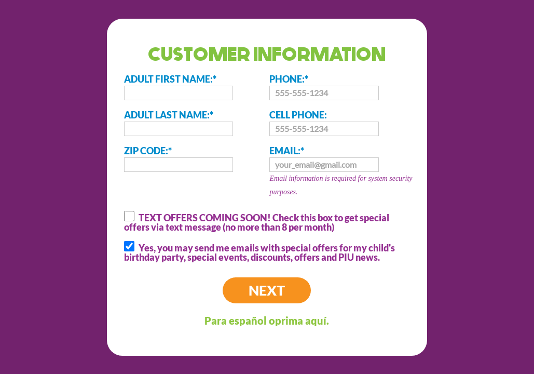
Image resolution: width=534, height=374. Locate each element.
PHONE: (323, 86)
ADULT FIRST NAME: (178, 86)
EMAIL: (342, 172)
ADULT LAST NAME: (178, 122)
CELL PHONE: (323, 122)
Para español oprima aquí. (266, 320)
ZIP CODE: (178, 158)
